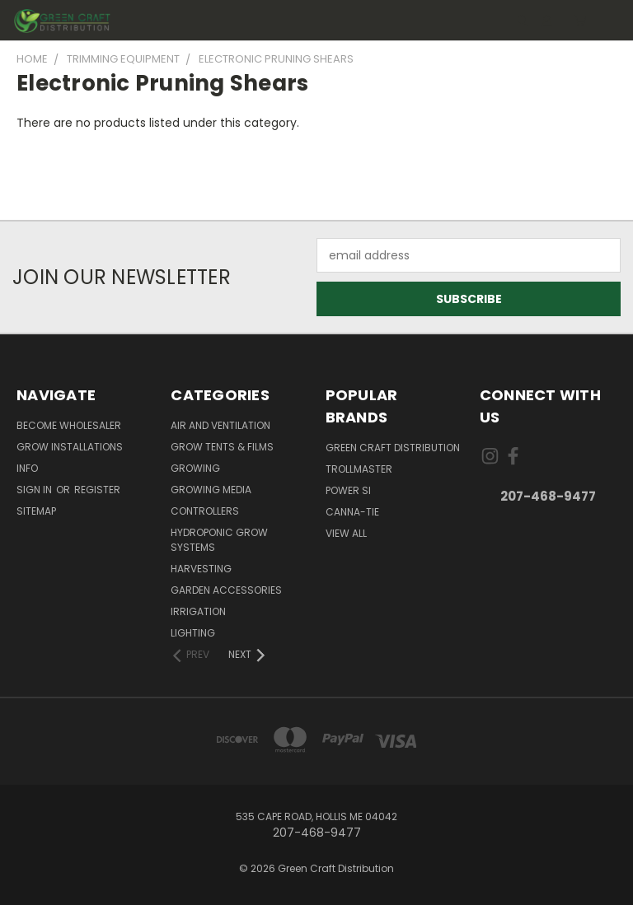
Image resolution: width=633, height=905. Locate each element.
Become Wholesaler (68, 425)
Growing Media (211, 490)
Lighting (193, 633)
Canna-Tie (352, 512)
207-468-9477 (548, 496)
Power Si (348, 490)
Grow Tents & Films (222, 447)
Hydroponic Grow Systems (219, 539)
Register (97, 490)
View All (346, 533)
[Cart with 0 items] (579, 20)
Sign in (35, 490)
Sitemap (36, 511)
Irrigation (198, 611)
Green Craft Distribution (393, 448)
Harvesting (201, 569)
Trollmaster (359, 469)
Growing (195, 468)
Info (27, 468)
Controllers (205, 511)
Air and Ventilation (220, 425)
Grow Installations (69, 447)
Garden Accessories (226, 590)
